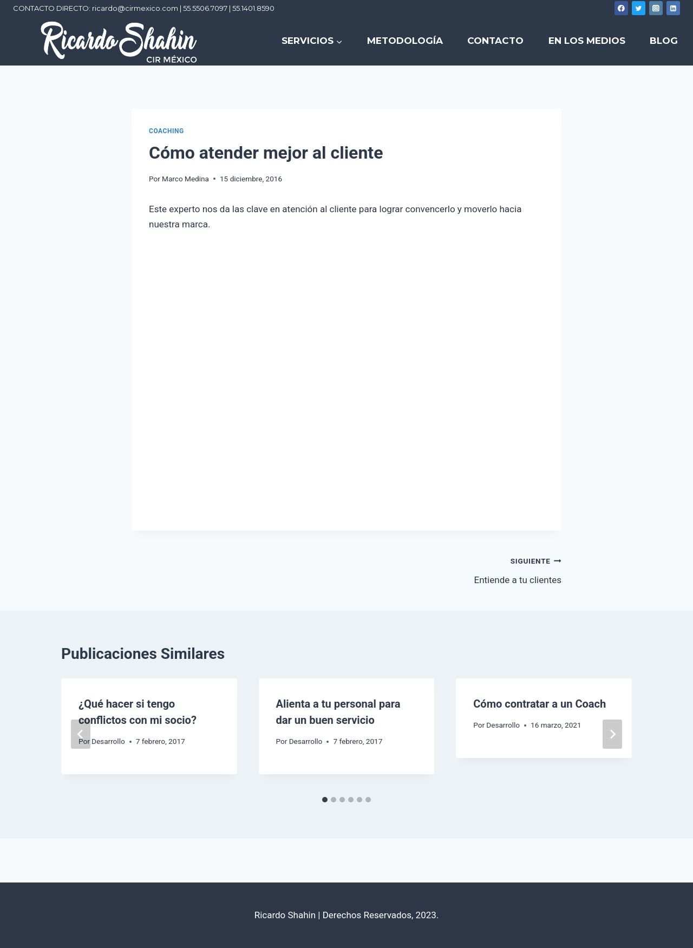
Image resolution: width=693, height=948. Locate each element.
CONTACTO (495, 40)
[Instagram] (656, 8)
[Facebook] (621, 8)
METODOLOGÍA (405, 40)
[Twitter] (639, 8)
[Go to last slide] (80, 734)
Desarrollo (108, 741)
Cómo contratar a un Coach (539, 703)
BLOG (664, 40)
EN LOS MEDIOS (586, 40)
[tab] (325, 799)
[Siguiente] (612, 734)
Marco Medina (185, 178)
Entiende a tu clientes (458, 569)
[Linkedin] (673, 8)
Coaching (166, 131)
